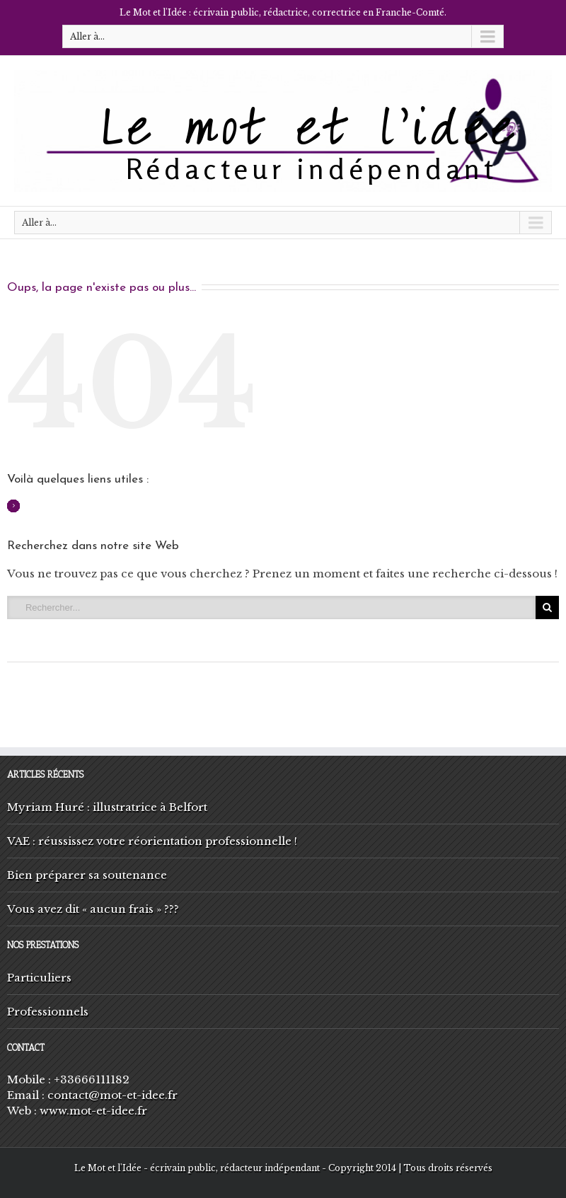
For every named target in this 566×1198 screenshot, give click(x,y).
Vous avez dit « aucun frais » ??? (93, 909)
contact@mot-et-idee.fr (112, 1095)
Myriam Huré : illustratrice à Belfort (107, 807)
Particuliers (39, 977)
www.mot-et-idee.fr (93, 1110)
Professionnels (47, 1011)
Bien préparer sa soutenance (87, 875)
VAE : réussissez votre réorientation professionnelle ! (152, 841)
